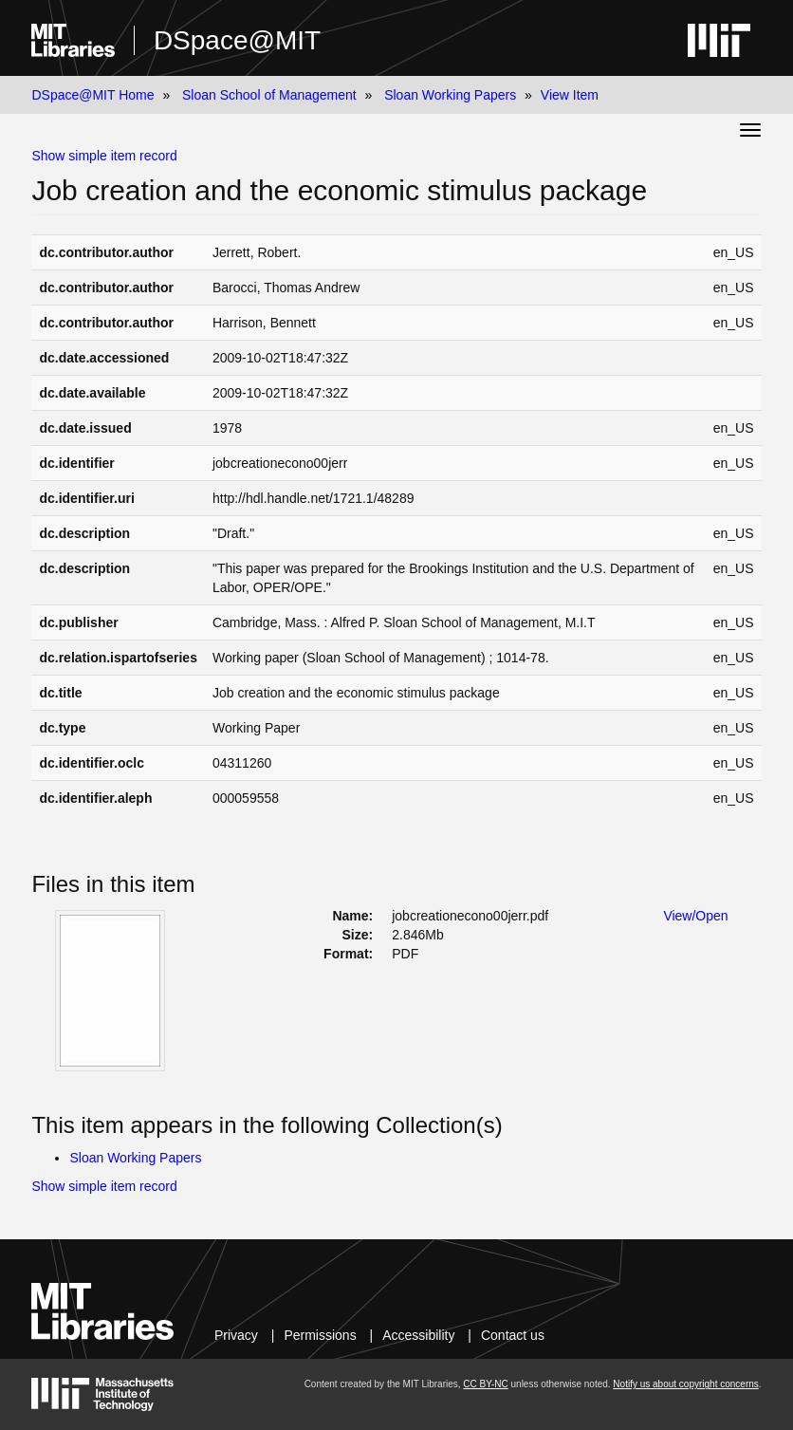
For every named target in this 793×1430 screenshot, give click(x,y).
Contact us (512, 1335)
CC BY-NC (485, 1384)
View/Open (695, 915)
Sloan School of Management (269, 94)
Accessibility (418, 1335)
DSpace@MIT (237, 40)
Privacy (236, 1335)
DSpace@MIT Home (92, 94)
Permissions (320, 1335)
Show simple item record (103, 155)
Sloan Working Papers (450, 94)
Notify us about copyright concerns (685, 1384)
